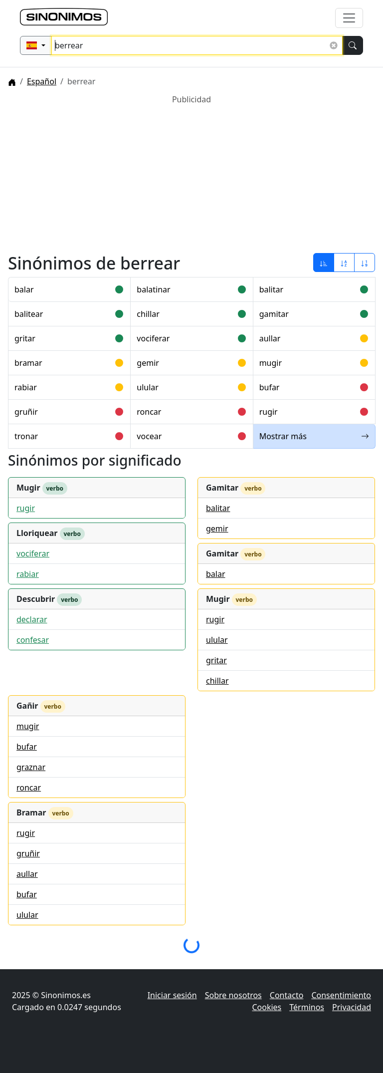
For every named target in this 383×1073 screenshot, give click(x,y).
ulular (148, 387)
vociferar (153, 338)
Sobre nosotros (233, 995)
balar (24, 289)
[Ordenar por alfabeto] (344, 262)
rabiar (25, 387)
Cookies (266, 1007)
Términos (306, 1007)
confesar (32, 639)
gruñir (26, 411)
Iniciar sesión (172, 995)
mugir (270, 362)
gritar (24, 338)
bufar (269, 387)
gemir (148, 362)
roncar (149, 411)
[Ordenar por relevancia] (323, 262)
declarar (31, 619)
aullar (270, 338)
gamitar (274, 313)
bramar (28, 362)
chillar (148, 313)
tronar (26, 436)
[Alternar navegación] (349, 18)
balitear (28, 313)
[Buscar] (352, 45)
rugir (268, 411)
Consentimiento (341, 995)
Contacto (287, 995)
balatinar (153, 289)
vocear (149, 436)
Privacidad (351, 1007)
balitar (271, 289)
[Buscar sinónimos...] (197, 45)
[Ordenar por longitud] (364, 262)
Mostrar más (314, 436)
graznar (30, 767)
